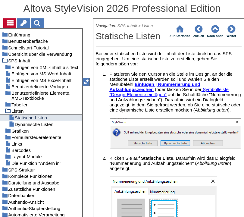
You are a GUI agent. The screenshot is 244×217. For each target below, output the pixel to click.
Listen (147, 26)
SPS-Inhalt (127, 26)
